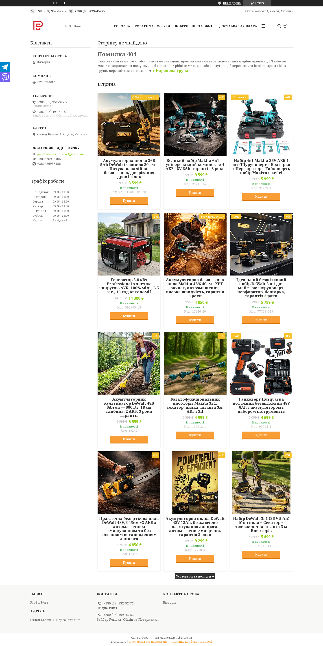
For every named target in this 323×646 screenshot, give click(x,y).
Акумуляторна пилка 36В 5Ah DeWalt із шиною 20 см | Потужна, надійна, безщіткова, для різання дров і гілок (129, 169)
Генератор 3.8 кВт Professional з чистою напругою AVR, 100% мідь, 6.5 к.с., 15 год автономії (129, 286)
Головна (122, 26)
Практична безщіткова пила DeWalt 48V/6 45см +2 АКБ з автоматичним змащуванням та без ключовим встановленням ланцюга (129, 528)
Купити (129, 200)
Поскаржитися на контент (148, 642)
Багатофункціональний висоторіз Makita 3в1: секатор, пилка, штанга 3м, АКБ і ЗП (195, 405)
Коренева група (172, 70)
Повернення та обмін (195, 26)
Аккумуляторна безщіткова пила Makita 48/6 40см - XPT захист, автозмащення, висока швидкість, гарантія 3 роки (195, 288)
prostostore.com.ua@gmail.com (61, 154)
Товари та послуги (152, 26)
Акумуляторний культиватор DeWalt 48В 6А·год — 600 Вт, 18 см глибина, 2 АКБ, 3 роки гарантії (129, 407)
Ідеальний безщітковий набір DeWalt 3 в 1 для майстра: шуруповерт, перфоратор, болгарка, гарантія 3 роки (261, 288)
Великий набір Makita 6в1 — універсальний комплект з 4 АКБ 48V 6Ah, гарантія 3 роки (195, 165)
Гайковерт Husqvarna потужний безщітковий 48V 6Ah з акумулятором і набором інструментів (261, 405)
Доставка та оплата (238, 26)
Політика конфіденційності (191, 642)
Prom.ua (186, 637)
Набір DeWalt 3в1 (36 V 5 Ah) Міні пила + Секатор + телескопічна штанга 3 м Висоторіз (261, 524)
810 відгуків (232, 3)
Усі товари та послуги (193, 576)
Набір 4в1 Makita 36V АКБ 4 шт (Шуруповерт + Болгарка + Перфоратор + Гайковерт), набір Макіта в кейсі (261, 167)
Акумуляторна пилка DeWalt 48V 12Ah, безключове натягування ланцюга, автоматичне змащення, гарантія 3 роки (195, 526)
